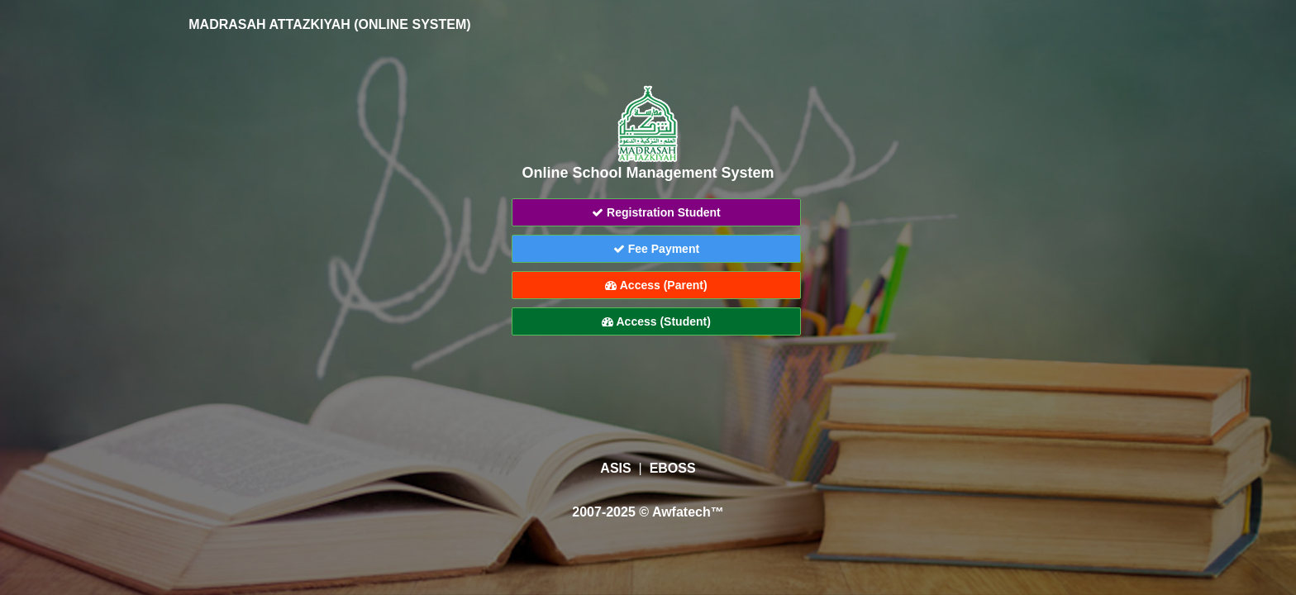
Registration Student (656, 212)
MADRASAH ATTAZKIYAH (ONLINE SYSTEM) (318, 24)
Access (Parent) (656, 285)
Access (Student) (656, 321)
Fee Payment (656, 248)
